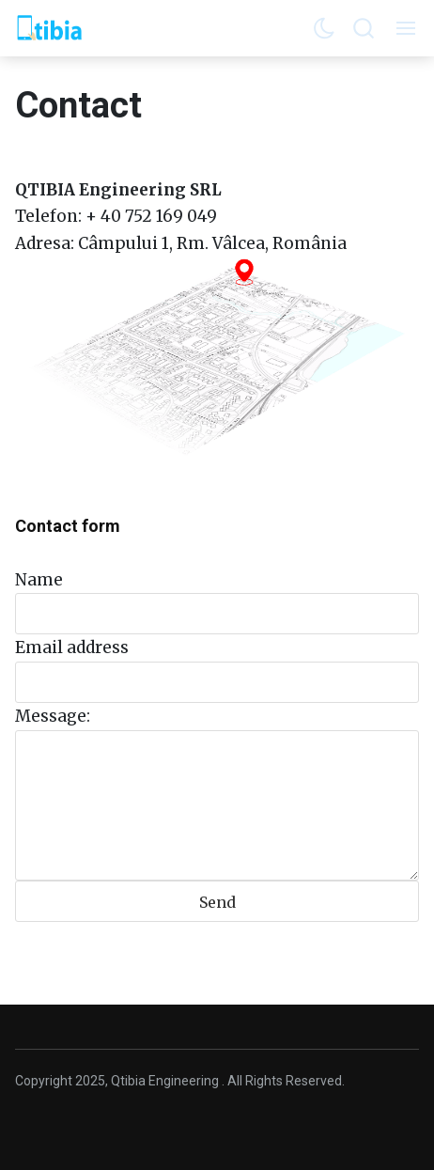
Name (39, 579)
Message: (52, 716)
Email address (72, 647)
